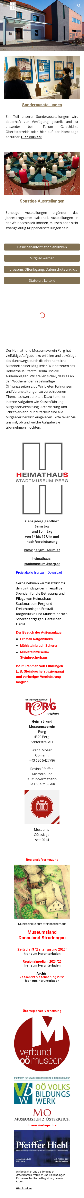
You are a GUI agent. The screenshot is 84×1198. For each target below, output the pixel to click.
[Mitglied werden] (42, 258)
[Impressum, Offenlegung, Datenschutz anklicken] (42, 269)
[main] (42, 105)
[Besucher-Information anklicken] (42, 247)
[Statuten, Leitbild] (42, 280)
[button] (5, 5)
